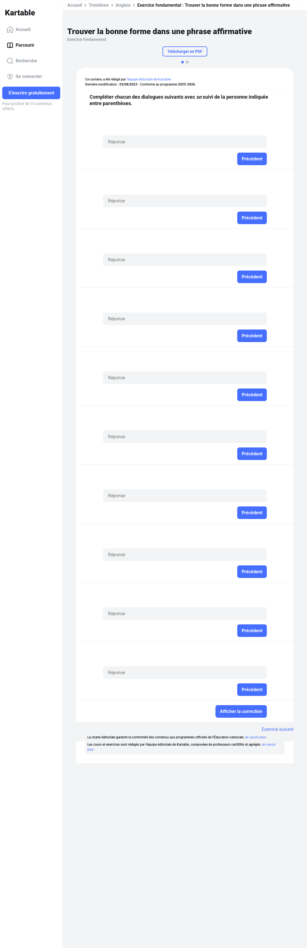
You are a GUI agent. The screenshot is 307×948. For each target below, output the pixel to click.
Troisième (99, 5)
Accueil (18, 29)
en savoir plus (255, 737)
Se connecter (24, 76)
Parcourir (20, 45)
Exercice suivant (278, 729)
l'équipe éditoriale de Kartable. (149, 79)
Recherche (22, 61)
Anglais (123, 5)
